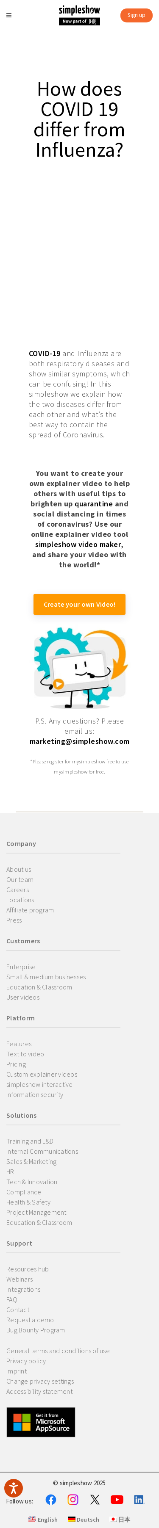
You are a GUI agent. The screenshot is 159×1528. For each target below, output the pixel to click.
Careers (17, 889)
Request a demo (30, 1319)
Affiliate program (30, 910)
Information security (34, 1094)
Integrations (23, 1289)
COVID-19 (45, 353)
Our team (19, 879)
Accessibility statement (39, 1391)
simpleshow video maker (78, 544)
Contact (17, 1309)
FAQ (11, 1299)
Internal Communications (42, 1151)
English (43, 1519)
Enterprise (21, 966)
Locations (20, 899)
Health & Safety (28, 1202)
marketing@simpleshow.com (80, 741)
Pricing (16, 1064)
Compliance (24, 1192)
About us (18, 869)
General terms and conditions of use (58, 1350)
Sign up (136, 15)
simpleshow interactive (39, 1084)
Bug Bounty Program (35, 1330)
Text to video (25, 1054)
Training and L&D (29, 1141)
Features (18, 1043)
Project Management (36, 1212)
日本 (120, 1519)
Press (14, 920)
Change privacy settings (40, 1381)
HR (10, 1171)
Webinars (19, 1279)
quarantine (94, 503)
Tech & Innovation (31, 1181)
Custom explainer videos (41, 1074)
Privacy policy (26, 1361)
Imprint (16, 1371)
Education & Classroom (39, 987)
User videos (22, 997)
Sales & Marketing (31, 1161)
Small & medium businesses (46, 977)
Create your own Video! (80, 604)
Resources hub (27, 1269)
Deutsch (84, 1519)
